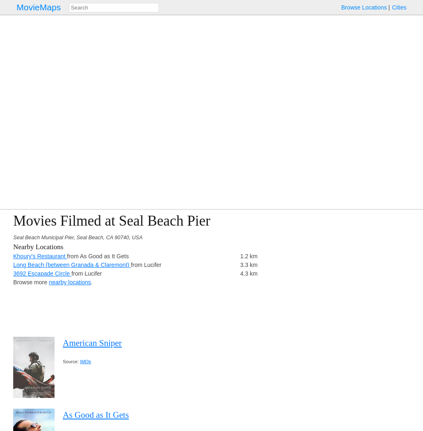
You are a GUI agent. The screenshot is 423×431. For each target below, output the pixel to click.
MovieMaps (39, 7)
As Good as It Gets (96, 415)
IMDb (85, 361)
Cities (399, 7)
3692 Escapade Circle (42, 273)
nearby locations (70, 282)
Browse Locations (364, 7)
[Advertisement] (338, 271)
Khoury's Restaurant (40, 256)
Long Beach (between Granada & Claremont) (72, 265)
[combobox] (114, 7)
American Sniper (92, 343)
